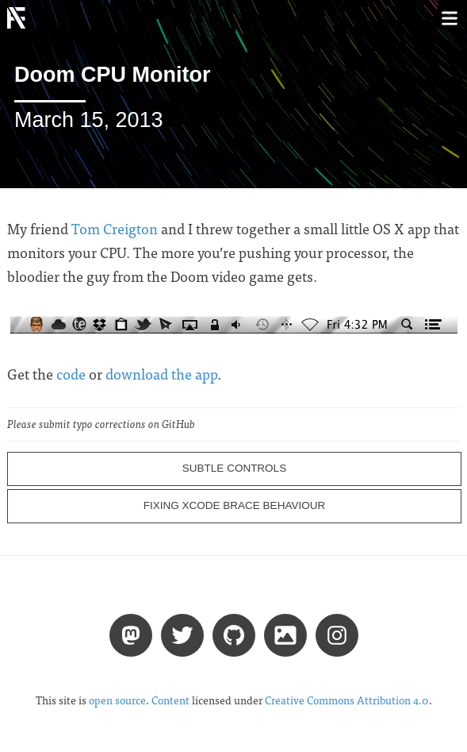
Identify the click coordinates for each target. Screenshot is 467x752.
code (71, 374)
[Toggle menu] (449, 18)
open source (117, 700)
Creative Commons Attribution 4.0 (347, 700)
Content (170, 700)
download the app (161, 374)
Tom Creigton (114, 228)
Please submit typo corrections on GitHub (101, 423)
